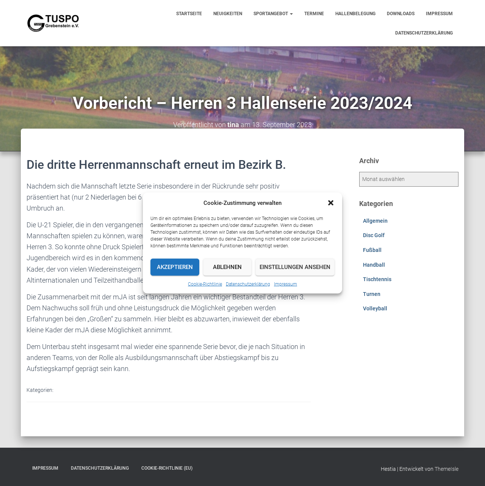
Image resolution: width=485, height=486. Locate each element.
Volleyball (375, 308)
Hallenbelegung (355, 13)
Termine (314, 13)
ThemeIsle (446, 469)
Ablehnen (227, 267)
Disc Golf (374, 235)
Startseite (189, 13)
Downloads (401, 13)
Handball (374, 265)
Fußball (372, 250)
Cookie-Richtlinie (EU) (166, 468)
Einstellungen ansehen (295, 267)
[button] (331, 202)
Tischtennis (377, 279)
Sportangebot (273, 13)
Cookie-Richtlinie (205, 283)
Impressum (285, 283)
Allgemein (375, 221)
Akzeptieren (175, 267)
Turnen (371, 294)
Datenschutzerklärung (248, 283)
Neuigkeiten (227, 13)
